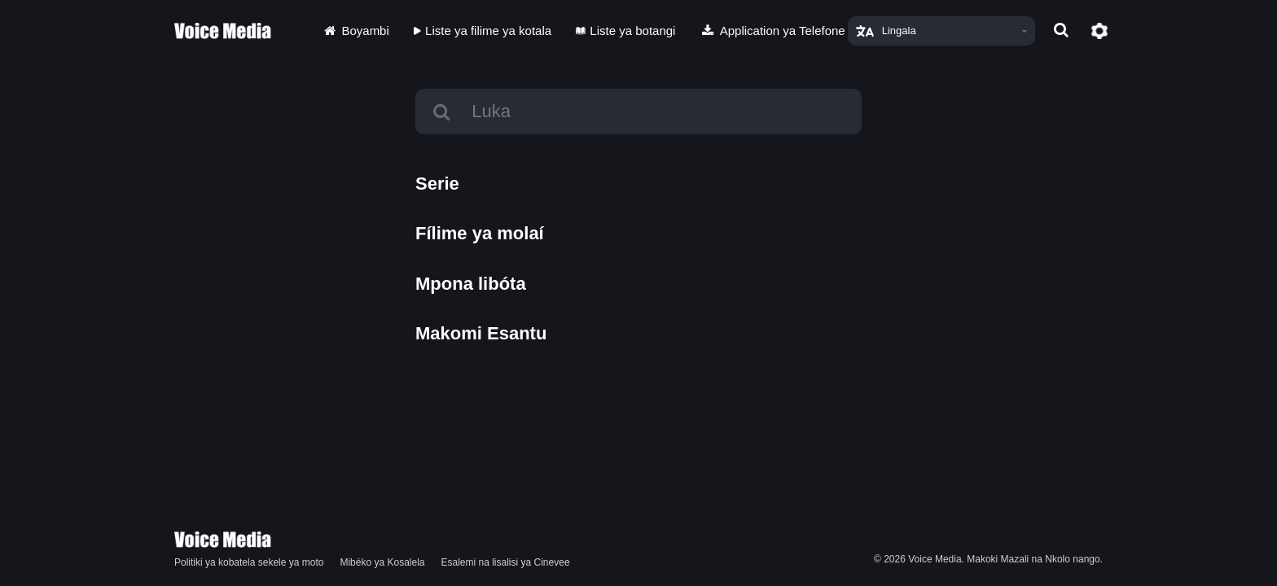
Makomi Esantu (480, 333)
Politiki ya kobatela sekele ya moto (248, 562)
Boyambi (355, 30)
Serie (437, 183)
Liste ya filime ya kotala (482, 30)
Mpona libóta (470, 283)
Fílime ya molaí (479, 233)
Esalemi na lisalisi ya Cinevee (505, 562)
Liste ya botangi (625, 30)
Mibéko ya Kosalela (382, 562)
